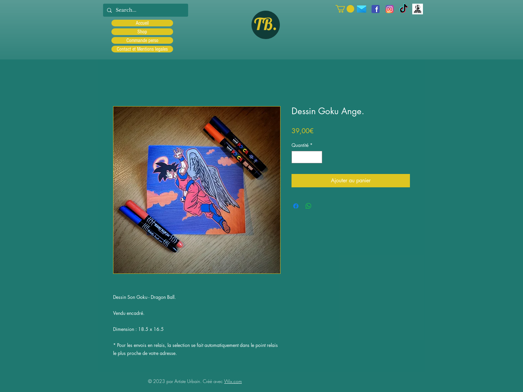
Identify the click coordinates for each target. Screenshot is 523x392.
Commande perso (142, 40)
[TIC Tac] (403, 9)
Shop (142, 32)
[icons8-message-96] (361, 9)
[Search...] (145, 10)
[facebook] (375, 9)
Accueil (142, 23)
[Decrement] (297, 157)
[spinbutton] (307, 157)
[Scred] (417, 9)
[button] (345, 9)
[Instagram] (389, 9)
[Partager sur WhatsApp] (309, 206)
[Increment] (317, 157)
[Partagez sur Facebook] (296, 206)
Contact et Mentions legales (142, 49)
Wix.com (233, 381)
